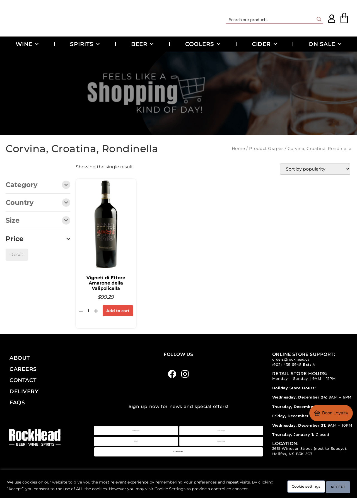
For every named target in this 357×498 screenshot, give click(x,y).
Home (238, 148)
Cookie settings (292, 483)
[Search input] (271, 19)
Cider (264, 44)
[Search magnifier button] (319, 19)
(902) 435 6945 (286, 365)
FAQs (17, 402)
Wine (27, 44)
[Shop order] (315, 169)
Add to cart (117, 310)
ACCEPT (334, 483)
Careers (23, 369)
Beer (142, 44)
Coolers (202, 44)
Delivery (23, 391)
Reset (16, 254)
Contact (23, 380)
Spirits (85, 44)
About (19, 357)
